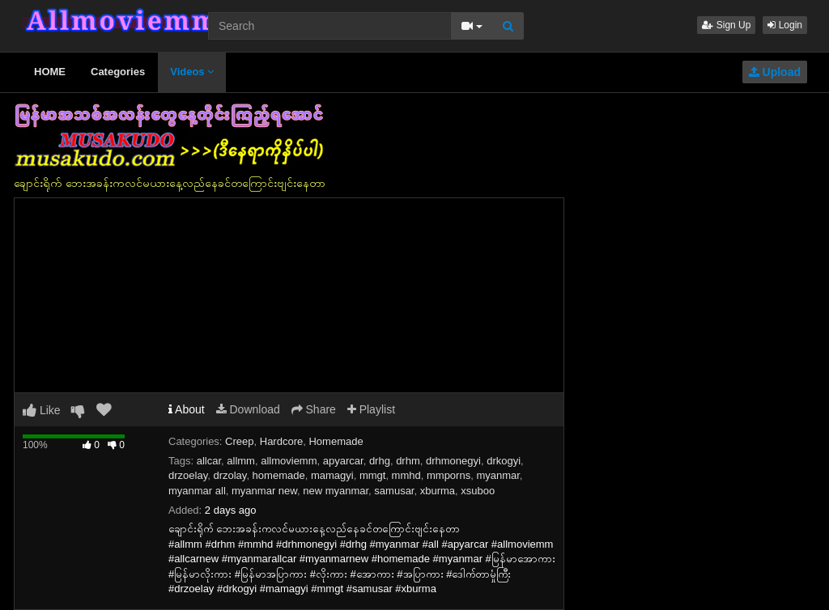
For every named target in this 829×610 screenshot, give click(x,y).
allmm (241, 461)
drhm (408, 461)
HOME (50, 72)
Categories (118, 72)
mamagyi (332, 475)
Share (313, 409)
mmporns (448, 475)
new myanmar (335, 491)
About (186, 409)
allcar (209, 461)
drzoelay (187, 475)
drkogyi (504, 461)
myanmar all (197, 491)
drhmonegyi (453, 461)
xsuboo (478, 491)
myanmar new (264, 491)
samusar (394, 491)
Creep (239, 441)
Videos (192, 72)
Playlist (371, 409)
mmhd (406, 475)
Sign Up (726, 25)
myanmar (497, 475)
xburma (437, 491)
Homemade (335, 441)
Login (784, 25)
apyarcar (343, 461)
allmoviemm (289, 461)
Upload (775, 72)
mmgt (372, 475)
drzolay (229, 475)
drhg (379, 461)
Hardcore (281, 441)
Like (42, 410)
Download (248, 409)
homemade (279, 475)
